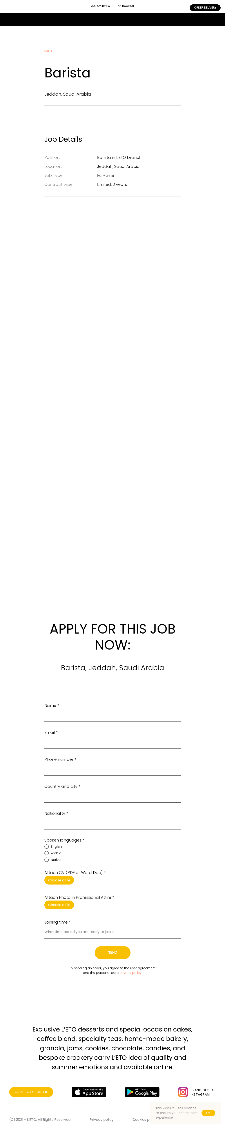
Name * (51, 705)
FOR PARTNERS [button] (20, 9)
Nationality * (56, 813)
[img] (183, 1092)
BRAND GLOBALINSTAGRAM (203, 1092)
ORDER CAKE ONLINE (31, 1092)
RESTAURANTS (36, 3)
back (48, 51)
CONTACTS (65, 3)
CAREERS (177, 6)
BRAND (10, 3)
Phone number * (60, 759)
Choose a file (59, 880)
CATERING (153, 6)
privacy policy (131, 973)
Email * (51, 732)
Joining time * (57, 922)
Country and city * (62, 786)
